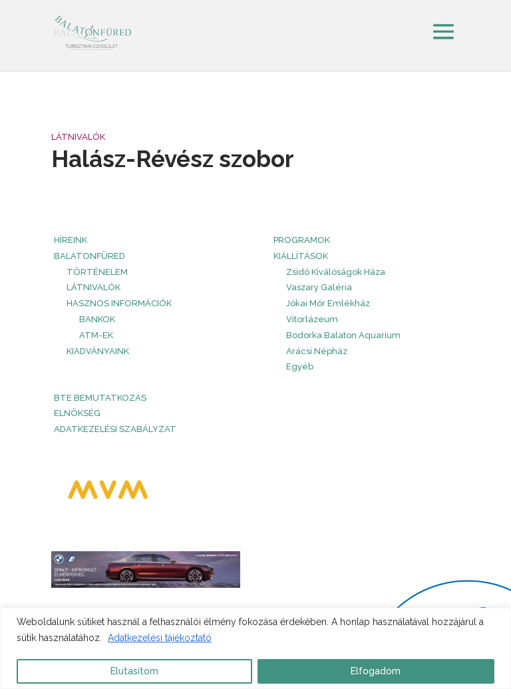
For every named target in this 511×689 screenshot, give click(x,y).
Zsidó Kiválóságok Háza (335, 272)
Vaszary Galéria (319, 287)
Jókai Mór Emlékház (328, 303)
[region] (255, 648)
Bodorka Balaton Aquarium (343, 335)
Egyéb (299, 366)
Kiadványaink (98, 351)
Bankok (97, 319)
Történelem (97, 272)
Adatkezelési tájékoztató (160, 637)
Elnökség (77, 413)
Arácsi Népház (316, 351)
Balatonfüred (89, 256)
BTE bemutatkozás (100, 398)
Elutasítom (134, 671)
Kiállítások (300, 256)
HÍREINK (70, 240)
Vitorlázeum (312, 319)
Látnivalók (78, 137)
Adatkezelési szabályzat (115, 429)
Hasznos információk (119, 303)
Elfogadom (376, 671)
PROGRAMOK (301, 240)
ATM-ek (96, 335)
